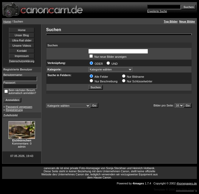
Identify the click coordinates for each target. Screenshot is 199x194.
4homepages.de (186, 183)
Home (7, 21)
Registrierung (14, 109)
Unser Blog (22, 35)
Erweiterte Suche (157, 11)
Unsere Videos (21, 45)
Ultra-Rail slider (21, 40)
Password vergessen (19, 106)
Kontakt (21, 50)
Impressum (22, 56)
